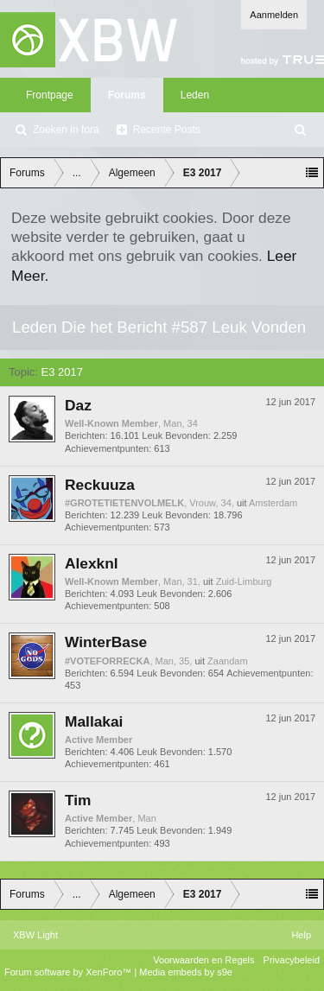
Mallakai (94, 721)
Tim (78, 800)
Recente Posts (166, 130)
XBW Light (35, 935)
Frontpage (49, 95)
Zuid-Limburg (244, 581)
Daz (78, 405)
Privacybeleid (292, 960)
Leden (195, 95)
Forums (127, 95)
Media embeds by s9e (185, 972)
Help (301, 935)
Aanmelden (274, 15)
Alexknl (91, 563)
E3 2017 (62, 371)
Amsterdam (273, 503)
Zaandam (227, 661)
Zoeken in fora (66, 130)
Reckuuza (100, 484)
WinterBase (106, 642)
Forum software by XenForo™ (69, 972)
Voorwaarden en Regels (203, 960)
